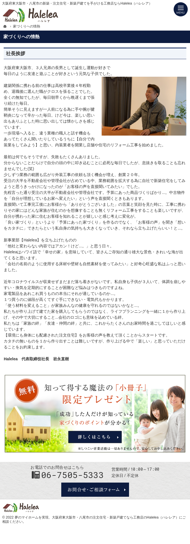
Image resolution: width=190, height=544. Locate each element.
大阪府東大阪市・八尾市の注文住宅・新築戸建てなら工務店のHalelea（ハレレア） (115, 517)
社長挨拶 (15, 53)
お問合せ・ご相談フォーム (95, 490)
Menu (181, 9)
